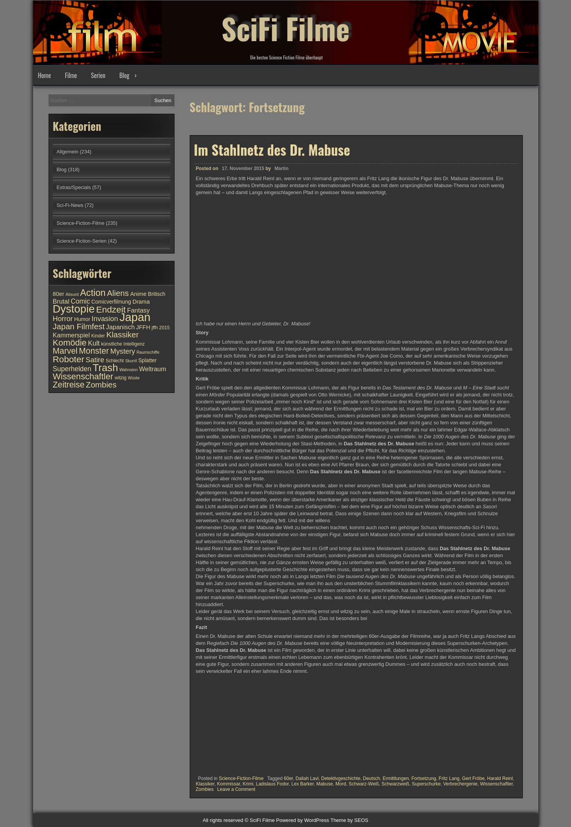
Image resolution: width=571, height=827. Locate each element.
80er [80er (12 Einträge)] (59, 294)
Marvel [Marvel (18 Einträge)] (65, 351)
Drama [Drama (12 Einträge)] (141, 302)
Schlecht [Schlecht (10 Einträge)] (115, 360)
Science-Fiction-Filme (241, 778)
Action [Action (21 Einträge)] (93, 293)
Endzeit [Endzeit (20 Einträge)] (111, 309)
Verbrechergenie (460, 784)
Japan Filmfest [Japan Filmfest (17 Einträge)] (79, 326)
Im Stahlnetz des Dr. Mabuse (272, 149)
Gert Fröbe (473, 778)
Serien (98, 75)
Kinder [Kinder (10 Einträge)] (98, 336)
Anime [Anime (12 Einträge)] (138, 294)
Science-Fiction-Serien (82, 241)
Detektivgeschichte (340, 778)
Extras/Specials (74, 187)
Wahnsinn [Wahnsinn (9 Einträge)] (128, 369)
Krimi (248, 784)
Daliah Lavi (306, 778)
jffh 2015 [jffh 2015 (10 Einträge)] (161, 327)
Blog (124, 75)
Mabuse (324, 784)
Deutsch (371, 778)
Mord (340, 784)
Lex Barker (303, 784)
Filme (71, 75)
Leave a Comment (236, 789)
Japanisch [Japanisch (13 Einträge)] (120, 326)
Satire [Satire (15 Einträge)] (95, 360)
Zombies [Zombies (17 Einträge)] (101, 384)
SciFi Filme (285, 27)
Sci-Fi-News (70, 205)
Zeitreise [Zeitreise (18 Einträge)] (69, 384)
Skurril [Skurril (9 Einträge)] (131, 360)
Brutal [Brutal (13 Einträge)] (61, 301)
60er (288, 778)
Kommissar (228, 784)
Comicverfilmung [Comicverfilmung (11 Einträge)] (111, 302)
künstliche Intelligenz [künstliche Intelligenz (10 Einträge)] (123, 344)
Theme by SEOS (349, 820)
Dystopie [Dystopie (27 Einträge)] (74, 309)
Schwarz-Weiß (364, 784)
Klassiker (205, 784)
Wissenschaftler (496, 784)
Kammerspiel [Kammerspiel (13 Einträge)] (71, 335)
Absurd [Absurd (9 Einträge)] (72, 294)
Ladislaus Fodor (272, 784)
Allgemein (68, 152)
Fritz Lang (449, 778)
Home (44, 75)
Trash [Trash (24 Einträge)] (105, 367)
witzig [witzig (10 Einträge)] (120, 377)
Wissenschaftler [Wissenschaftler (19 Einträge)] (83, 376)
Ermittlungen (395, 778)
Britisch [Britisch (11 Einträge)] (157, 294)
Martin (281, 168)
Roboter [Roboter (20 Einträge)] (68, 359)
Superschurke (426, 784)
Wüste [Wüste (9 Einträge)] (134, 377)
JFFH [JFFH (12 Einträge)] (143, 327)
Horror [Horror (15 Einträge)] (63, 318)
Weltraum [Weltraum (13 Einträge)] (152, 368)
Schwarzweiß (395, 784)
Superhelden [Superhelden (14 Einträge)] (72, 369)
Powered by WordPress (302, 820)
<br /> (219, 723)
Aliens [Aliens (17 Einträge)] (118, 292)
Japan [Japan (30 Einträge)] (134, 317)
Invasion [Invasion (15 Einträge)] (105, 318)
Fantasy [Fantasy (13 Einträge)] (138, 310)
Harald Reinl (500, 778)
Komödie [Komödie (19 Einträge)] (70, 342)
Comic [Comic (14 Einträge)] (80, 301)
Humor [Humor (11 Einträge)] (82, 319)
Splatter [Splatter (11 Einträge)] (147, 360)
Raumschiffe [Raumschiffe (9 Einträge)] (147, 352)
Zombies (205, 789)
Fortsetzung (424, 778)
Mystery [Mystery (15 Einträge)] (122, 351)
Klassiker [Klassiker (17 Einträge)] (122, 334)
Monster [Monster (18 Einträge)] (94, 351)
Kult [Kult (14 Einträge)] (94, 343)
